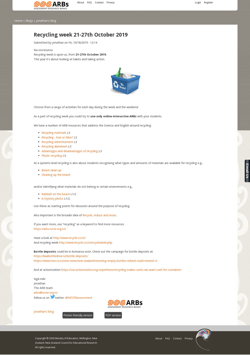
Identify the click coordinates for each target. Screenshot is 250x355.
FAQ (89, 2)
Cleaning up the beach (56, 175)
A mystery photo (52, 198)
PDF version (113, 315)
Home (18, 20)
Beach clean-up (51, 170)
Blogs (29, 20)
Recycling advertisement (57, 142)
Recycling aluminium (54, 146)
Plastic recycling (52, 155)
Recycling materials (54, 132)
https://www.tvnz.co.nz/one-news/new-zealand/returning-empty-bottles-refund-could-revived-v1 (96, 261)
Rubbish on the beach (56, 194)
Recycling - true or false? (57, 137)
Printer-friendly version (77, 315)
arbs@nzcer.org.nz (45, 292)
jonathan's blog (46, 20)
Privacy (110, 2)
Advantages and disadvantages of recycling (70, 151)
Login (198, 2)
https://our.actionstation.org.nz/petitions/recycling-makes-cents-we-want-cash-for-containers (121, 270)
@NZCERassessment (78, 297)
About (80, 2)
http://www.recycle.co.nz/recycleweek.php (85, 242)
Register (208, 2)
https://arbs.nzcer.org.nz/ (50, 229)
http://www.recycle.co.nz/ (69, 238)
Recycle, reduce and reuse (99, 215)
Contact (99, 2)
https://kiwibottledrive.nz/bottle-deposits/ (61, 256)
